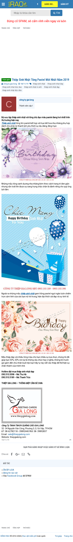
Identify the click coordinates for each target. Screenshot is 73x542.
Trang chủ (68, 536)
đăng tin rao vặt (10, 473)
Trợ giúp (58, 536)
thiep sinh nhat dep (55, 84)
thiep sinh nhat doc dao (12, 87)
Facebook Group (14, 476)
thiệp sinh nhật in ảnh (33, 87)
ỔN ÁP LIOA (8, 470)
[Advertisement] (36, 54)
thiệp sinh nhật (39, 84)
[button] (3, 4)
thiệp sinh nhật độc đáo (12, 90)
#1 (70, 440)
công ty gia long (10, 84)
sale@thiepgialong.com (19, 434)
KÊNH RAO (5, 536)
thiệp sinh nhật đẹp (51, 87)
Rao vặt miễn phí (29, 536)
